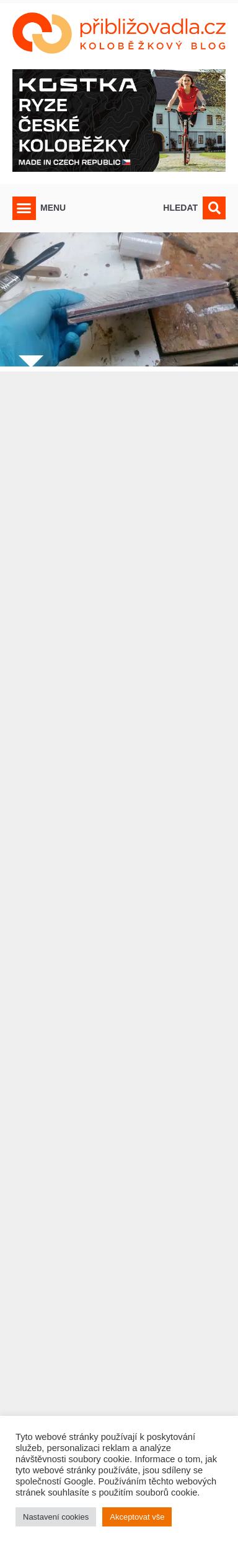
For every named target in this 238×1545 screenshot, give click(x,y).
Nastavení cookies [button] (56, 1517)
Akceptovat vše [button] (137, 1517)
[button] (24, 208)
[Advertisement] (119, 934)
